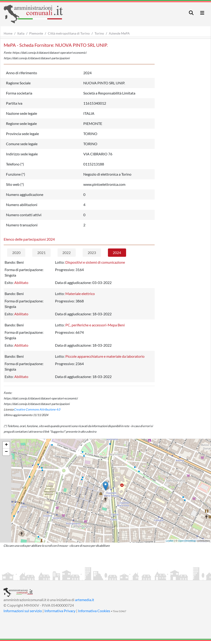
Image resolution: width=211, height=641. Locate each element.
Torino (99, 33)
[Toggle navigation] (191, 12)
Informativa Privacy (59, 611)
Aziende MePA (119, 33)
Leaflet (169, 540)
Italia (20, 33)
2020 (16, 252)
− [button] (6, 452)
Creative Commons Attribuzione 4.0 (37, 409)
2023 (92, 252)
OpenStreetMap (187, 540)
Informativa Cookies (94, 611)
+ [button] (6, 445)
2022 (66, 252)
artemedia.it (84, 599)
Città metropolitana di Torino (69, 33)
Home (8, 33)
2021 (41, 252)
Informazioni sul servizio (22, 611)
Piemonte (36, 33)
